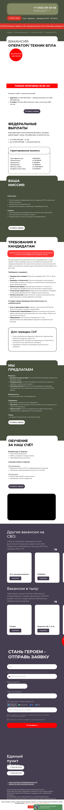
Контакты (53, 18)
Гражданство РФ (42, 18)
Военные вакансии (21, 32)
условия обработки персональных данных (36, 803)
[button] (14, 18)
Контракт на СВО (37, 32)
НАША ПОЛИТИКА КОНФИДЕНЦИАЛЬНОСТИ (23, 782)
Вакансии (31, 18)
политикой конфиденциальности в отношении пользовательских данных (29, 715)
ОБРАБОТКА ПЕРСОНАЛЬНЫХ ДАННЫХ (21, 784)
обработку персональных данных (34, 719)
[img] (16, 10)
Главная (9, 32)
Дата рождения (13, 682)
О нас (25, 18)
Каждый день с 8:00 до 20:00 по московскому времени (42, 11)
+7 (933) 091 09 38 (45, 7)
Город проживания (14, 692)
